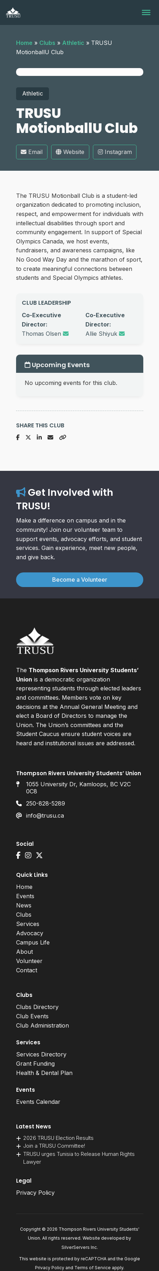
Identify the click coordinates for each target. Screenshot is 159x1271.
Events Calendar (38, 1101)
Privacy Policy (35, 1192)
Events (25, 896)
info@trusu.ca (45, 815)
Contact (26, 970)
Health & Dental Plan (44, 1072)
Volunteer (29, 960)
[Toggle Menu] (146, 12)
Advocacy (29, 933)
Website (70, 151)
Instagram (115, 151)
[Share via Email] (50, 437)
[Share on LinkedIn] (39, 437)
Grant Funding (35, 1063)
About (24, 951)
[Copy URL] (62, 437)
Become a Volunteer (79, 579)
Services (27, 923)
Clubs (47, 42)
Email (32, 151)
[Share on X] (28, 437)
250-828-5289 (45, 803)
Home (24, 42)
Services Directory (41, 1054)
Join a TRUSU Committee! (54, 1145)
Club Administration (42, 1025)
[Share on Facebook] (18, 437)
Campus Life (33, 942)
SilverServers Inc (79, 1247)
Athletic (73, 42)
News (23, 905)
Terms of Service (92, 1267)
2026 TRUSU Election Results (58, 1137)
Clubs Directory (37, 1006)
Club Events (32, 1016)
